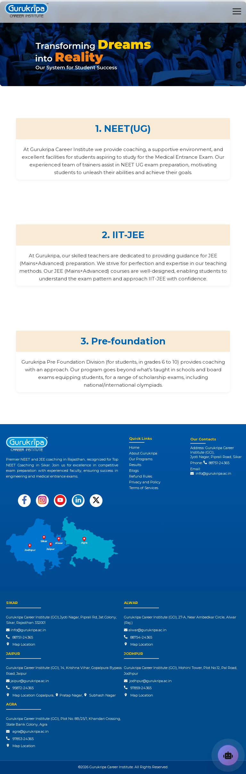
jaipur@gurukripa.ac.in (27, 681)
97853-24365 (22, 739)
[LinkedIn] (78, 500)
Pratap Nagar (70, 695)
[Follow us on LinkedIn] (78, 500)
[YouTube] (60, 500)
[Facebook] (24, 500)
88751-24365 (218, 463)
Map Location (23, 644)
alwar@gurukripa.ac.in (145, 630)
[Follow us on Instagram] (42, 500)
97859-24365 (140, 688)
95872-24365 (22, 688)
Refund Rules (140, 476)
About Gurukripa (143, 453)
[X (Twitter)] (96, 500)
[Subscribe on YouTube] (60, 500)
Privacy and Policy (144, 482)
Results (135, 465)
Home (134, 447)
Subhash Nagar (101, 695)
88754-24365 (140, 637)
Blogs (134, 470)
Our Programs (140, 459)
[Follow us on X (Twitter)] (96, 500)
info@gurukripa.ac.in (210, 473)
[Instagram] (42, 500)
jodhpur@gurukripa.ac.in (148, 681)
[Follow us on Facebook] (24, 500)
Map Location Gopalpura (32, 695)
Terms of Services (143, 488)
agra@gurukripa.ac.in (27, 731)
